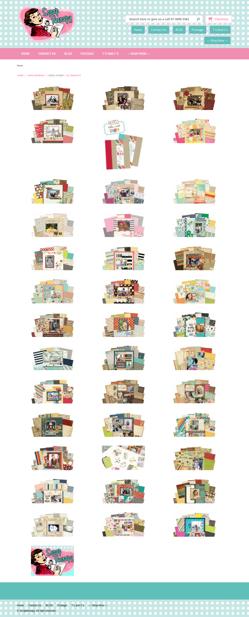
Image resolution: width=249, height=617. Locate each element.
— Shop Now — (217, 40)
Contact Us (158, 29)
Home (138, 29)
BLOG (179, 29)
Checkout (221, 19)
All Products (73, 75)
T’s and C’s (220, 29)
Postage (197, 29)
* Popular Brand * (36, 75)
